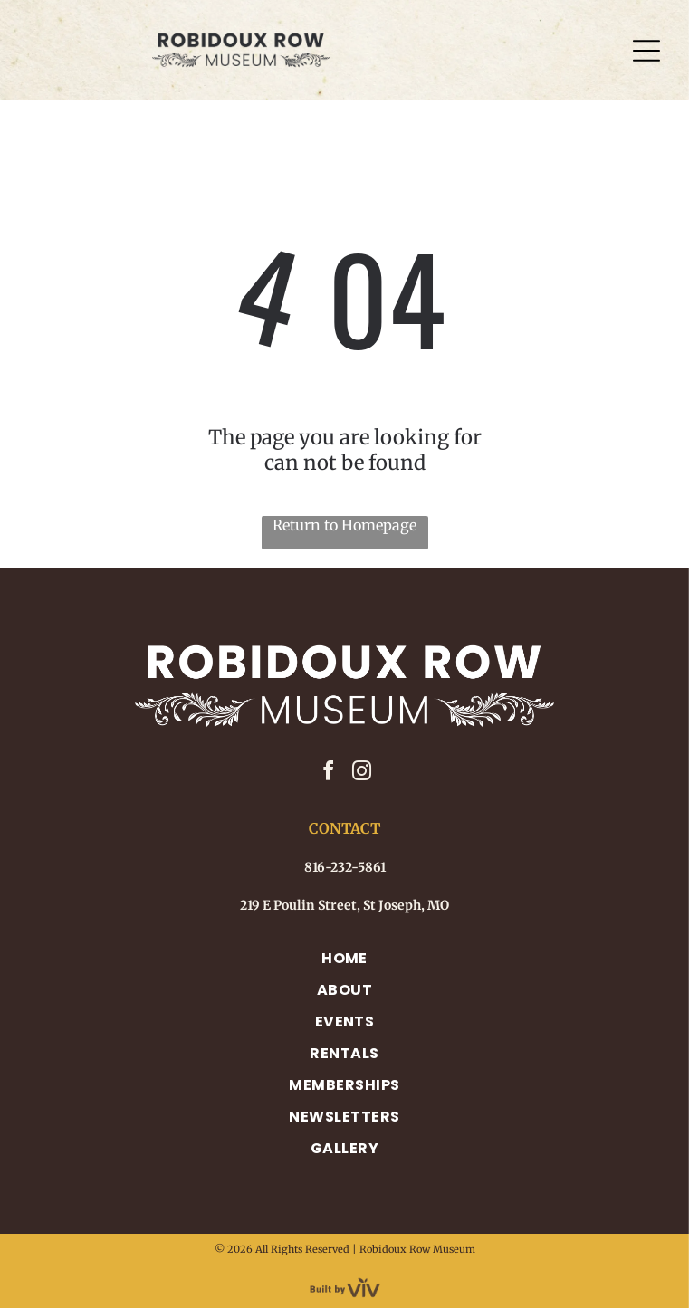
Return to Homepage (344, 525)
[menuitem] (344, 958)
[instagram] (361, 773)
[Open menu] (646, 50)
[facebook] (327, 773)
